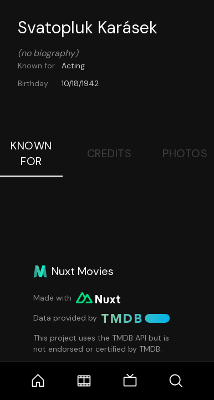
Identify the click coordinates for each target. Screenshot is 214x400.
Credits (109, 153)
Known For (31, 153)
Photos (184, 153)
